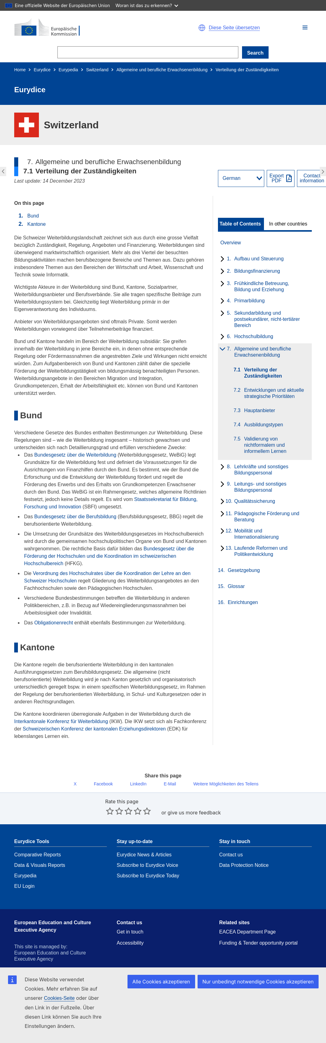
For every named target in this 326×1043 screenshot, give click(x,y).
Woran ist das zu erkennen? (146, 5)
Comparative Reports (37, 841)
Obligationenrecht (53, 622)
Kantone (36, 224)
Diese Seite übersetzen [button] (234, 27)
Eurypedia (68, 69)
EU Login (24, 872)
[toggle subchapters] (221, 259)
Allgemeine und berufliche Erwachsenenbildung (161, 69)
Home (20, 69)
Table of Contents (240, 223)
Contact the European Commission (155, 972)
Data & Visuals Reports (39, 851)
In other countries (288, 223)
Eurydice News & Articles (144, 841)
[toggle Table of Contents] (241, 224)
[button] (305, 27)
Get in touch (130, 918)
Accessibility (130, 929)
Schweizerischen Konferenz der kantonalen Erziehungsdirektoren (94, 728)
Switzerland (97, 69)
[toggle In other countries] (289, 224)
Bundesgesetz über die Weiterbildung (75, 454)
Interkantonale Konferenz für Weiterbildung (61, 721)
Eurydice (42, 69)
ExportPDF (277, 178)
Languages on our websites (249, 972)
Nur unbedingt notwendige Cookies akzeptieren (262, 990)
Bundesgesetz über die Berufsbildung (75, 516)
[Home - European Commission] (85, 28)
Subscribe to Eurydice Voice (147, 851)
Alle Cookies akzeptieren (170, 990)
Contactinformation (312, 178)
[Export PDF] (281, 178)
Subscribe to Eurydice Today (148, 862)
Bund (33, 215)
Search (255, 53)
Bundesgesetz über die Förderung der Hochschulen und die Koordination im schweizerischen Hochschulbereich (109, 556)
